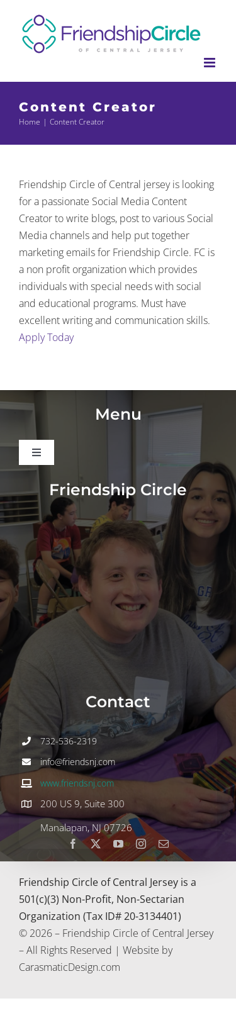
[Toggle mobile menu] (210, 62)
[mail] (164, 844)
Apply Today (46, 337)
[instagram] (141, 844)
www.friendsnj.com (77, 783)
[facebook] (73, 844)
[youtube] (118, 844)
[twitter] (96, 844)
